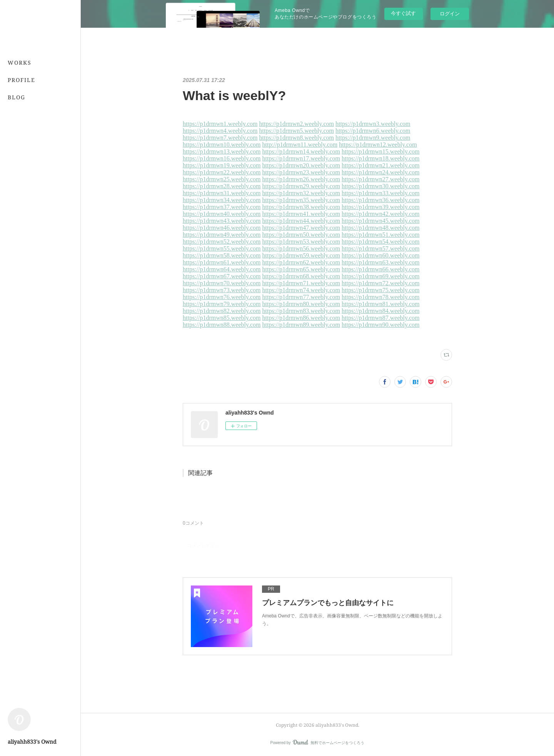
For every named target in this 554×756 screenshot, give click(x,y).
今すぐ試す (403, 13)
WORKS (20, 62)
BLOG (16, 97)
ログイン (450, 14)
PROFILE (21, 80)
